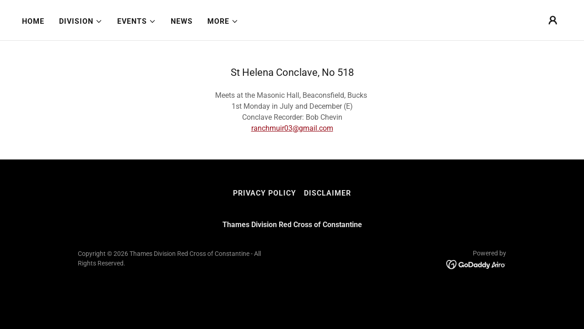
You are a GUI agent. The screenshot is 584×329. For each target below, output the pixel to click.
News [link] (182, 21)
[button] (81, 21)
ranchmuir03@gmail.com (292, 128)
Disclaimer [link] (327, 193)
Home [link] (33, 21)
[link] (476, 264)
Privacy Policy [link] (264, 193)
